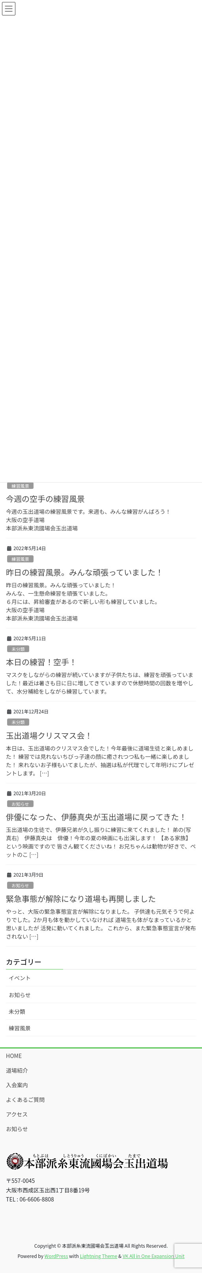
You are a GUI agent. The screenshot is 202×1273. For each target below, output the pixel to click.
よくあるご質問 (25, 1099)
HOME (14, 1056)
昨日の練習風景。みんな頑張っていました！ (84, 572)
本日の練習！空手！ (41, 662)
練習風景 (20, 486)
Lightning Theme (98, 1255)
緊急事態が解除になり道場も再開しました (81, 898)
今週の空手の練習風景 (45, 498)
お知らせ (20, 804)
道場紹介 (17, 1070)
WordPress (56, 1255)
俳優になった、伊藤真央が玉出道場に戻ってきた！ (96, 816)
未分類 (18, 649)
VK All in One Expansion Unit (154, 1255)
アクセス (17, 1114)
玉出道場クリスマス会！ (49, 735)
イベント (20, 978)
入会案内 (17, 1085)
